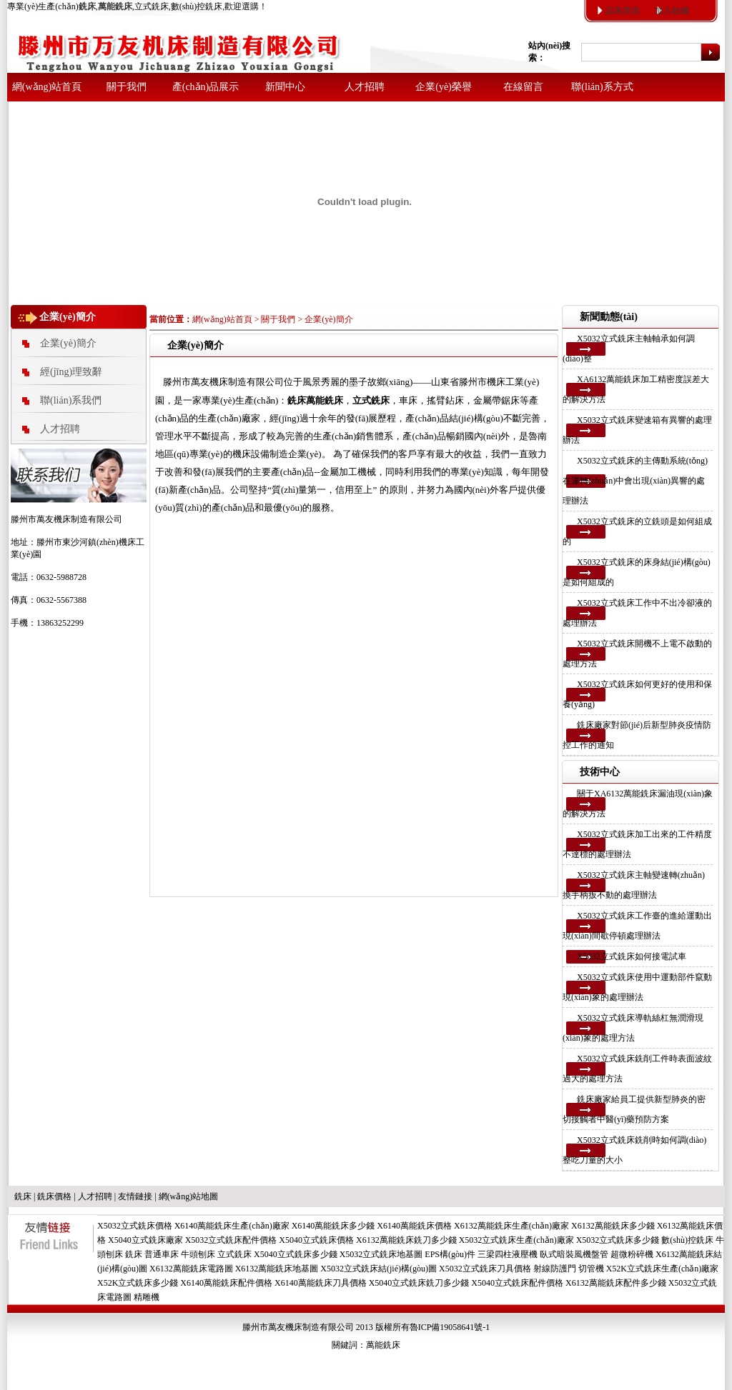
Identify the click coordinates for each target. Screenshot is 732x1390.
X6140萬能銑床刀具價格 (320, 1283)
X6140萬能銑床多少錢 (333, 1226)
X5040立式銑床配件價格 (517, 1283)
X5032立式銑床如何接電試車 (631, 956)
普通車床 (161, 1254)
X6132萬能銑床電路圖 (191, 1269)
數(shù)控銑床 (687, 1240)
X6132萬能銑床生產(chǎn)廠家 (511, 1226)
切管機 (591, 1269)
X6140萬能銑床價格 (414, 1226)
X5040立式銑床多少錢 (295, 1254)
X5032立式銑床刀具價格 (485, 1269)
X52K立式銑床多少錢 (137, 1283)
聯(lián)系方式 (602, 86)
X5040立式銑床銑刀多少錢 (419, 1283)
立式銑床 (234, 1254)
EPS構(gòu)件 (450, 1254)
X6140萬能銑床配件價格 (226, 1283)
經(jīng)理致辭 (71, 371)
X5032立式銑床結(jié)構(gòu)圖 (378, 1269)
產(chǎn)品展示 (205, 86)
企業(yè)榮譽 (443, 86)
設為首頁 (622, 11)
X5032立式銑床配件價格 (231, 1240)
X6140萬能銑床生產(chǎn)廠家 (232, 1226)
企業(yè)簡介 (68, 343)
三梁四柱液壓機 (508, 1254)
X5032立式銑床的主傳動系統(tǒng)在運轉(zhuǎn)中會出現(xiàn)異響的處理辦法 (635, 481)
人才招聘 (365, 86)
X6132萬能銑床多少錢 (613, 1226)
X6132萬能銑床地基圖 (277, 1269)
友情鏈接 (135, 1196)
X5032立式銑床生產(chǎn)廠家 (516, 1240)
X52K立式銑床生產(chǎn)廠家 (662, 1269)
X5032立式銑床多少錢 (618, 1240)
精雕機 (146, 1297)
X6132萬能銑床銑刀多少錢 (406, 1240)
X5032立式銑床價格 (134, 1226)
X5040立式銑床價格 (316, 1240)
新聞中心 (285, 86)
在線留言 (523, 86)
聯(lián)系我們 (71, 400)
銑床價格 (54, 1196)
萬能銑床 (383, 1345)
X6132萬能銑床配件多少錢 (615, 1283)
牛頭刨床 (198, 1254)
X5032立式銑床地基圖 (381, 1254)
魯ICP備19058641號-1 (450, 1327)
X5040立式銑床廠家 (145, 1240)
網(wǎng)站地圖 (189, 1196)
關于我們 (127, 86)
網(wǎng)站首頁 (46, 86)
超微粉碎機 (631, 1254)
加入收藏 (672, 11)
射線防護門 (554, 1269)
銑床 (22, 1196)
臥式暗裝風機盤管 (574, 1254)
